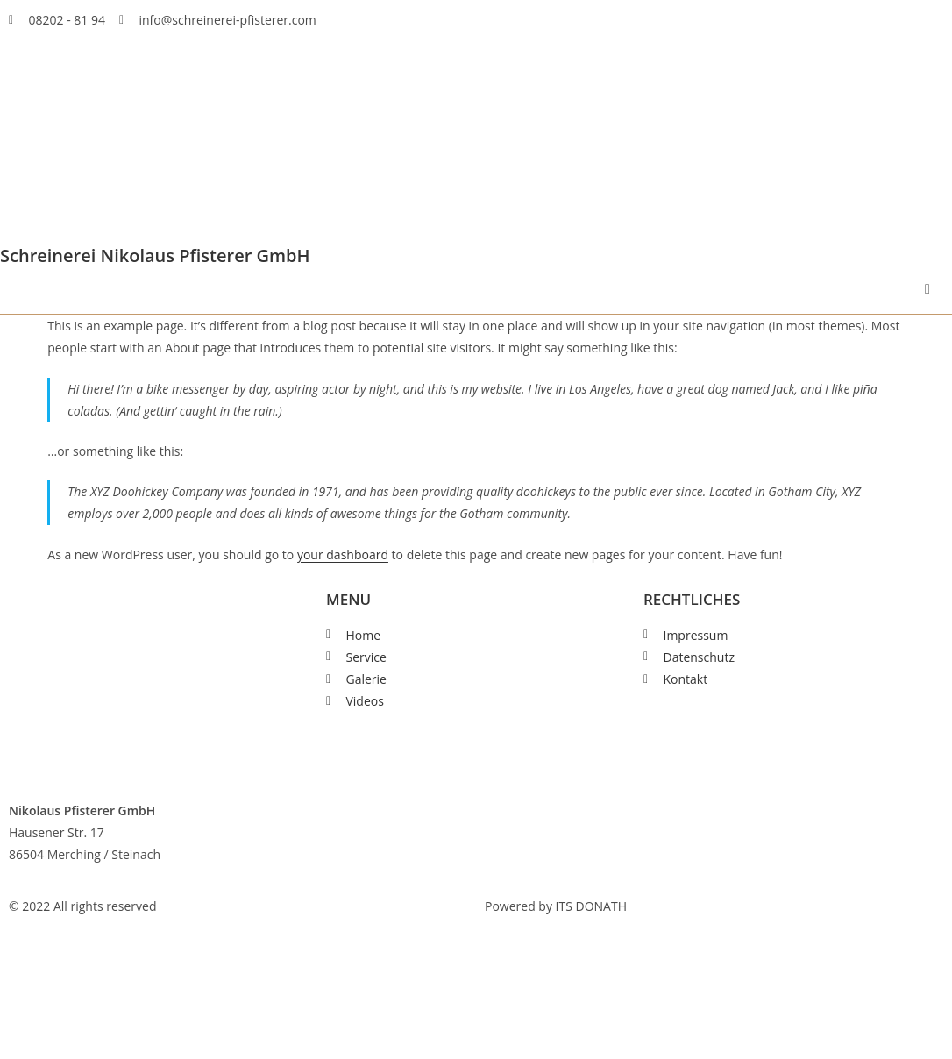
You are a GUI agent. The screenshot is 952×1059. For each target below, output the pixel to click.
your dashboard (342, 554)
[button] (927, 289)
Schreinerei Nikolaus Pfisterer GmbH (155, 255)
